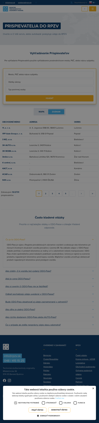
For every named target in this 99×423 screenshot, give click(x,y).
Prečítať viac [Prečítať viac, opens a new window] (59, 398)
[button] (49, 415)
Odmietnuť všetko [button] (59, 410)
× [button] (93, 388)
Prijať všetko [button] (37, 410)
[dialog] (49, 403)
